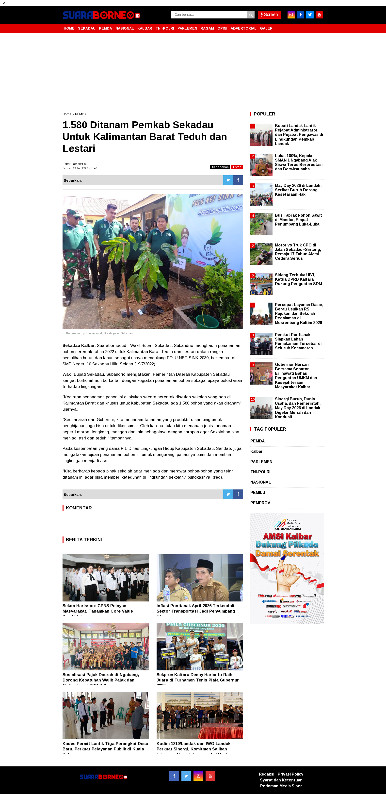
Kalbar (256, 451)
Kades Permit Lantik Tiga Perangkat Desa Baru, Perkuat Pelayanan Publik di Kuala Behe (105, 749)
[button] (318, 26)
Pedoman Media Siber (281, 786)
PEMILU (257, 492)
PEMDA (105, 28)
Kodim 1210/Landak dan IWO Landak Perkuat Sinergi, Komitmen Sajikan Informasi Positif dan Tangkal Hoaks (194, 749)
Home (67, 114)
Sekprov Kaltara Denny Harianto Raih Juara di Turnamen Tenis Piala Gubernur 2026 (198, 680)
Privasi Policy (290, 774)
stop (237, 167)
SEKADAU (87, 28)
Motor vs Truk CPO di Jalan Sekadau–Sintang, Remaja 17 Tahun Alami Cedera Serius (298, 252)
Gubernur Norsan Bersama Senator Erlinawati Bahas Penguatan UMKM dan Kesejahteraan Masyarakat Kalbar (296, 375)
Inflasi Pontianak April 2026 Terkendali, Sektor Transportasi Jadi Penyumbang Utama (196, 611)
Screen (269, 14)
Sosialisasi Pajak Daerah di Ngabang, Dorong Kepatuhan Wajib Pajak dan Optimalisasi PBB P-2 (101, 680)
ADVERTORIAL (244, 28)
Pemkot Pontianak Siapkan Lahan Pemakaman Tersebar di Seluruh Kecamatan (298, 341)
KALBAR (144, 28)
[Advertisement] (193, 72)
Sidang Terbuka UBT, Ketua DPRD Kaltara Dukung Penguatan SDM (298, 279)
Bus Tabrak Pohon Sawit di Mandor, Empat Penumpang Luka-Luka (298, 219)
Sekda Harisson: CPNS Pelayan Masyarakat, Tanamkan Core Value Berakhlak (98, 611)
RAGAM (207, 28)
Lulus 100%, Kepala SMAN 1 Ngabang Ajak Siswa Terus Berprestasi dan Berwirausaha (298, 162)
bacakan (220, 167)
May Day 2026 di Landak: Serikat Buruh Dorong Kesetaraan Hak (298, 189)
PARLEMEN (187, 28)
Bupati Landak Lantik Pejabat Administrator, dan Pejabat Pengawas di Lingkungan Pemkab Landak (299, 135)
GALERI (266, 28)
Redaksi (266, 774)
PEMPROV (260, 503)
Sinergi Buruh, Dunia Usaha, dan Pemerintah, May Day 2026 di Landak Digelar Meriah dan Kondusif (298, 408)
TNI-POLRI (165, 28)
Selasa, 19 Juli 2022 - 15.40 (80, 168)
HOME (69, 28)
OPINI (222, 28)
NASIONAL (124, 28)
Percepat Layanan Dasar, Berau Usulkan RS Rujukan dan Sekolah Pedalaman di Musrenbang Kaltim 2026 (299, 314)
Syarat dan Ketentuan (281, 780)
